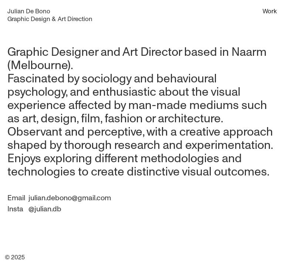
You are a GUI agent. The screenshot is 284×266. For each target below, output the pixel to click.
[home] (49, 15)
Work (270, 11)
